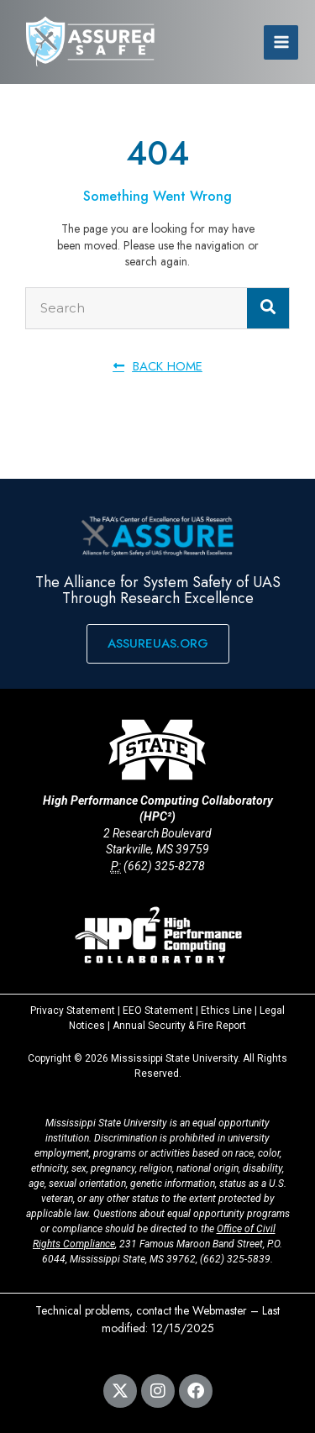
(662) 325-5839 (235, 1259)
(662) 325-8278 (164, 866)
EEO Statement (158, 1010)
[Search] (268, 308)
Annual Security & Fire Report (179, 1025)
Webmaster (219, 1310)
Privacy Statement (72, 1010)
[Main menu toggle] (281, 42)
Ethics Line (226, 1010)
